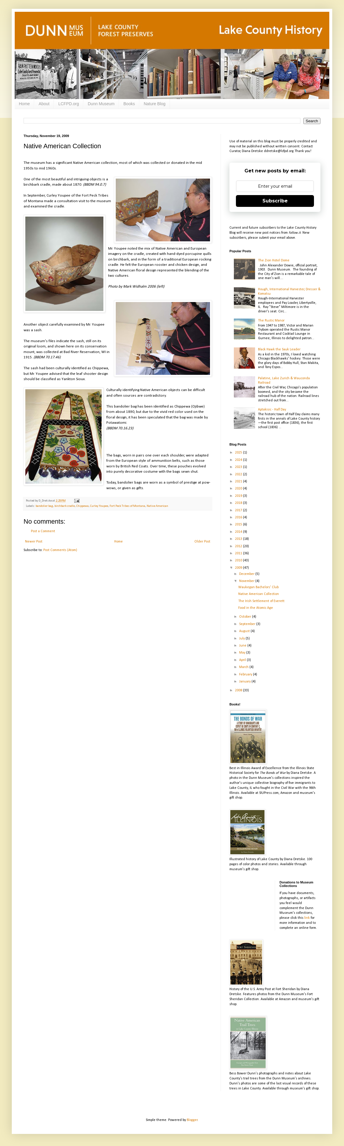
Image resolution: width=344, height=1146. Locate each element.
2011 (239, 553)
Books (129, 103)
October (245, 617)
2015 (239, 524)
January (245, 681)
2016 (239, 517)
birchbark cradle (64, 506)
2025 (239, 452)
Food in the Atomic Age (255, 608)
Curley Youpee (99, 506)
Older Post (202, 541)
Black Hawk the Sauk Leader (279, 349)
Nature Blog (155, 103)
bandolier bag (44, 506)
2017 (239, 510)
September (247, 624)
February (246, 674)
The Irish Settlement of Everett (261, 601)
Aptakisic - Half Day (272, 409)
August (245, 631)
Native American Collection (258, 594)
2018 (239, 503)
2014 (239, 532)
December (247, 574)
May (242, 652)
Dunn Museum (101, 103)
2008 (239, 690)
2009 (239, 568)
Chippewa (82, 506)
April (243, 660)
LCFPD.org (68, 103)
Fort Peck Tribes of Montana (127, 506)
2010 (239, 560)
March (244, 667)
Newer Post (33, 541)
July (242, 638)
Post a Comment (43, 531)
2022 (239, 474)
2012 (239, 546)
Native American (157, 506)
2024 (239, 460)
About (44, 103)
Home (24, 103)
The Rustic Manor (271, 320)
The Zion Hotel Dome (274, 260)
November (247, 581)
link (307, 918)
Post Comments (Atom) (60, 550)
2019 (239, 496)
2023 (239, 467)
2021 (239, 481)
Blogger (192, 1120)
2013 (239, 539)
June (243, 645)
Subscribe (275, 201)
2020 (239, 488)
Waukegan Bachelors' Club (258, 587)
